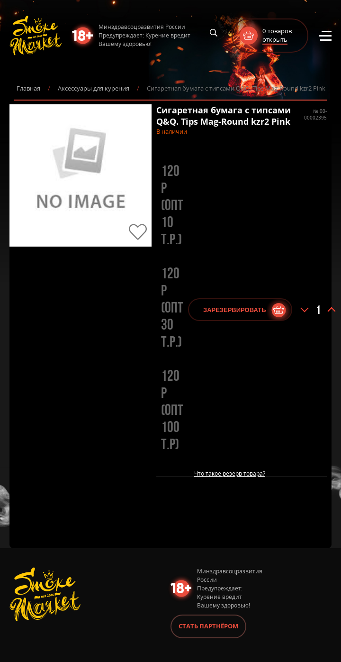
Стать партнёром (208, 626)
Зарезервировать (234, 309)
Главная (28, 88)
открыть (274, 39)
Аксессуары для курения (93, 88)
